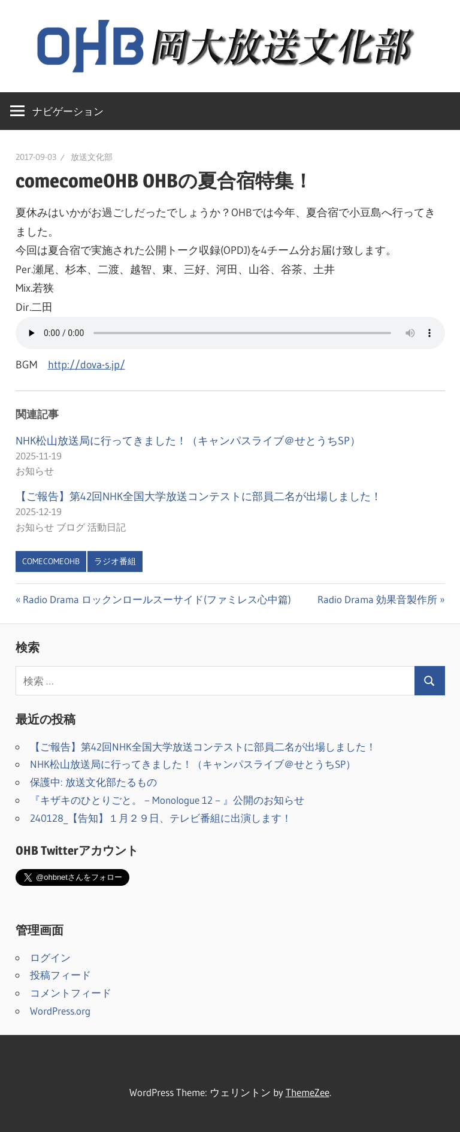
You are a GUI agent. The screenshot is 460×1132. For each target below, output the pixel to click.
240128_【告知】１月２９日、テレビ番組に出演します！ (161, 818)
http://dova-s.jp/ (86, 364)
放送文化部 (92, 157)
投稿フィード (60, 974)
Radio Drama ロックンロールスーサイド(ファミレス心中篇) (156, 599)
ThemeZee (307, 1092)
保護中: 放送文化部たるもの (93, 782)
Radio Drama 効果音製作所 (377, 599)
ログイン (50, 957)
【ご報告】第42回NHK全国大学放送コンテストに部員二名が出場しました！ (199, 496)
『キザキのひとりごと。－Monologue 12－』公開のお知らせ (167, 800)
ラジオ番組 (115, 561)
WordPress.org (60, 1010)
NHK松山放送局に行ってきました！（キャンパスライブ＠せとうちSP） (188, 440)
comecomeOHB (51, 561)
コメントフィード (70, 992)
